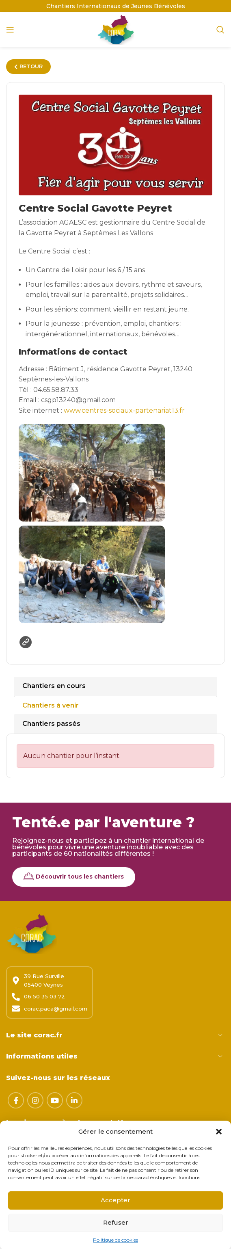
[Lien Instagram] (35, 1100)
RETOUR (28, 66)
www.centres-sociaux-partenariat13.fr (124, 410)
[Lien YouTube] (55, 1100)
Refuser (115, 1237)
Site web (25, 642)
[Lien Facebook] (16, 1100)
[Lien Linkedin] (74, 1100)
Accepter (115, 1215)
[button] (219, 1146)
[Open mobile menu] (10, 30)
